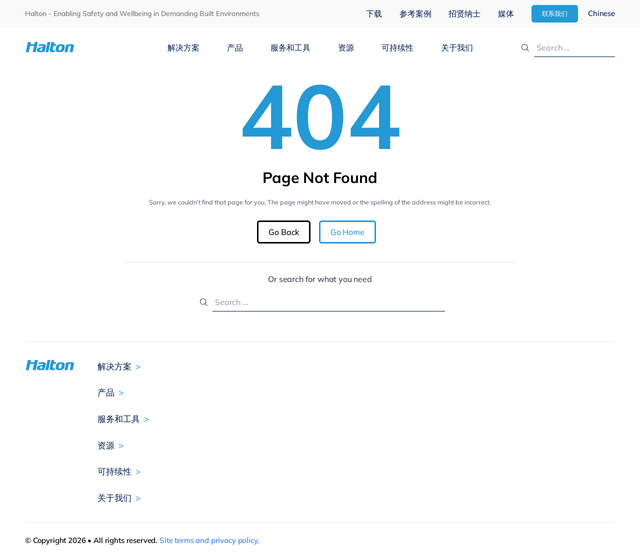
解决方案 (184, 47)
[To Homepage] (74, 47)
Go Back (283, 232)
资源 (346, 47)
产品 (235, 47)
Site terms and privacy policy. (210, 540)
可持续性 (398, 47)
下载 (374, 13)
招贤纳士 (464, 13)
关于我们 (457, 47)
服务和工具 (290, 47)
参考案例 (415, 13)
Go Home (347, 232)
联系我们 (555, 14)
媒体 (506, 13)
